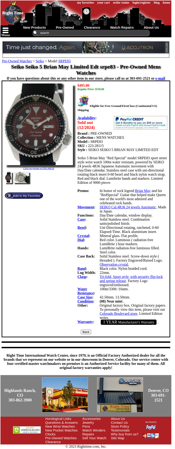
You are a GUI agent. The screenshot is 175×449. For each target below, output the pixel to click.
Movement (85, 207)
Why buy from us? (125, 434)
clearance (92, 27)
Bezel (81, 228)
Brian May (143, 191)
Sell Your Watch (94, 438)
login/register (142, 2)
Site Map (117, 438)
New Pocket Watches (61, 430)
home (166, 2)
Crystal (83, 236)
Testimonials (120, 430)
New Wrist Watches (60, 426)
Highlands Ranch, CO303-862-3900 (20, 395)
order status (121, 2)
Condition (85, 301)
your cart (103, 2)
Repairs (88, 434)
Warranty (85, 322)
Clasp (81, 277)
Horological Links (58, 419)
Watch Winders (93, 430)
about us (151, 27)
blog (157, 2)
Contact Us (119, 422)
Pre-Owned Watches (17, 61)
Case (81, 219)
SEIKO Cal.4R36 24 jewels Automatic (128, 207)
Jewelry (88, 422)
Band (81, 268)
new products (34, 27)
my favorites (85, 2)
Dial (80, 240)
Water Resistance (85, 291)
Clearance (53, 442)
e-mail (160, 78)
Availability (86, 118)
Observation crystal (114, 264)
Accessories (91, 419)
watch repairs (122, 27)
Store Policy (120, 426)
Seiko (40, 61)
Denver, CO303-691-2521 (158, 395)
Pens (86, 426)
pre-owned (65, 27)
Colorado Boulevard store (118, 313)
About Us (118, 419)
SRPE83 (64, 61)
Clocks (50, 434)
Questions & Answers (61, 422)
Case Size (84, 297)
